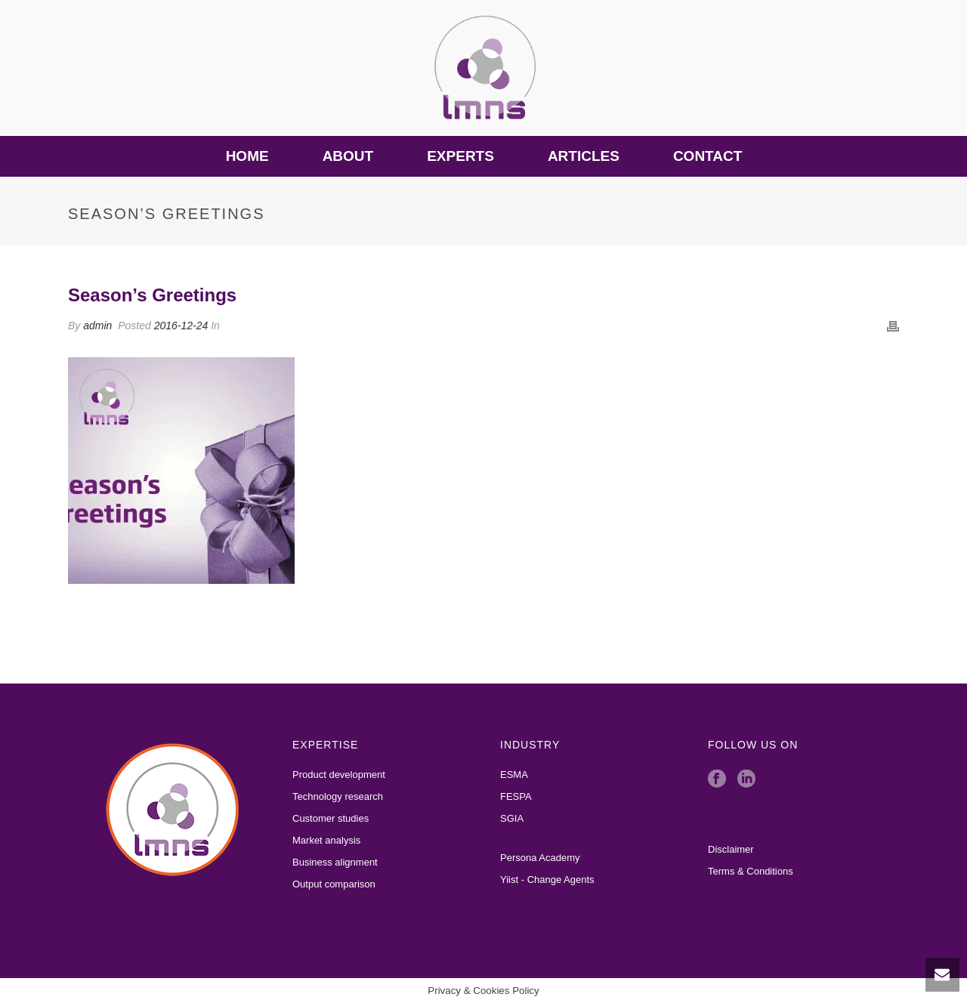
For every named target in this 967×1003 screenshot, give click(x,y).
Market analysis (326, 840)
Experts (460, 156)
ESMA (514, 774)
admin (97, 325)
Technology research (337, 796)
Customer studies (330, 818)
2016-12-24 (181, 325)
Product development (338, 774)
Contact (707, 156)
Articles (583, 156)
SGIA (512, 818)
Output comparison (333, 884)
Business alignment (335, 862)
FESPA (516, 796)
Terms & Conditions (750, 871)
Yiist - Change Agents (547, 879)
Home (247, 156)
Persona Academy (540, 857)
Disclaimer (731, 849)
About (348, 156)
